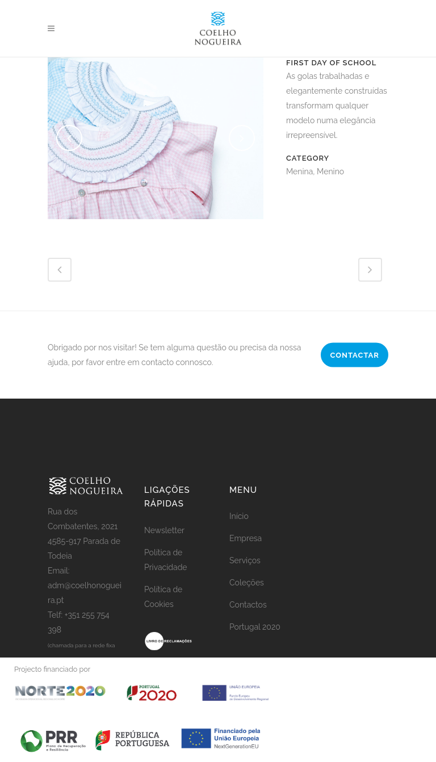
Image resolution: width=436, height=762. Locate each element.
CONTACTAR (354, 354)
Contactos (248, 604)
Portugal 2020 (254, 626)
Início (239, 516)
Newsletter (164, 530)
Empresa (245, 538)
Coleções (246, 582)
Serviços (245, 560)
